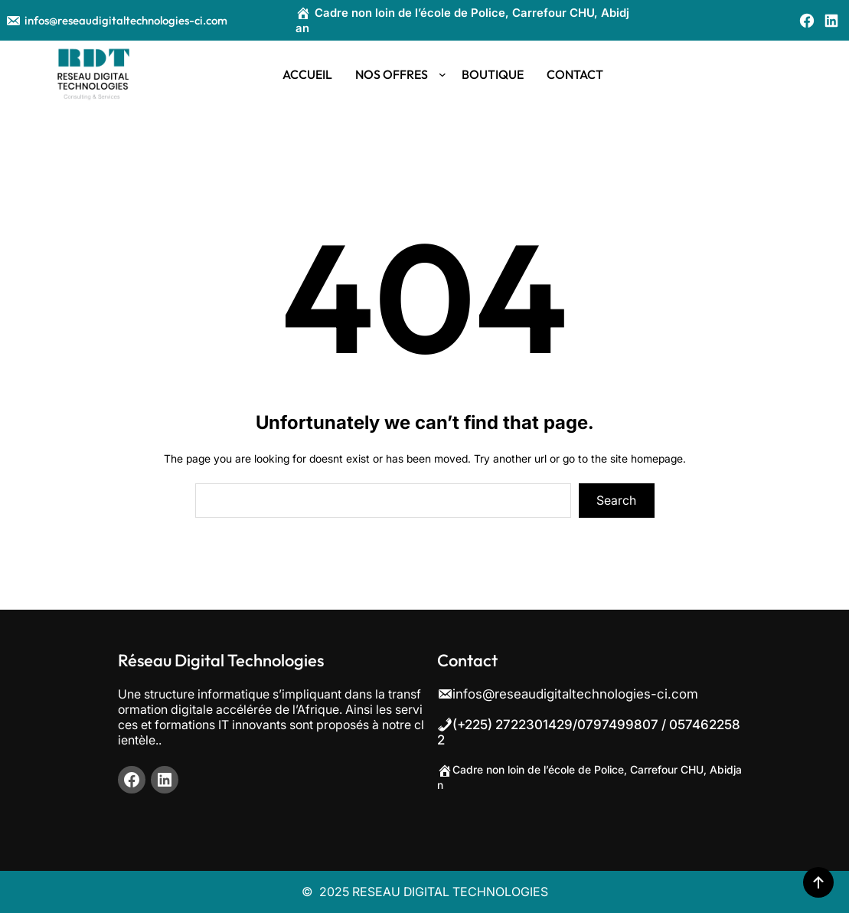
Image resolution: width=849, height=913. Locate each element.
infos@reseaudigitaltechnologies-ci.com (116, 20)
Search (616, 500)
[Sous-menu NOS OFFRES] (442, 74)
